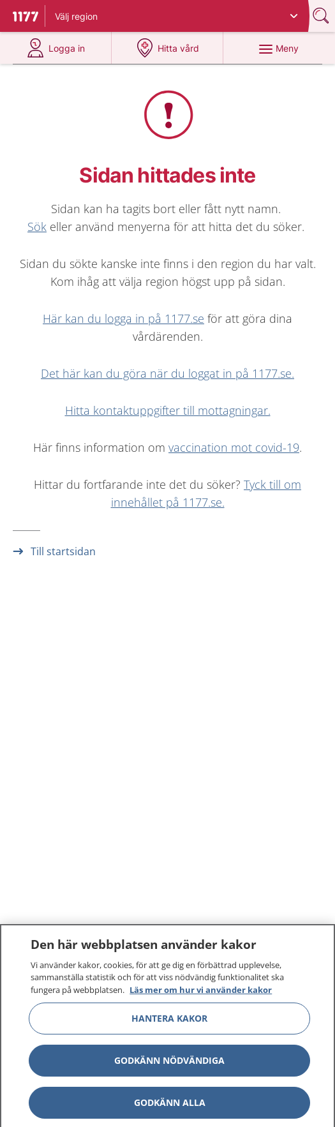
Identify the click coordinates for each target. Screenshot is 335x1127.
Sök (37, 226)
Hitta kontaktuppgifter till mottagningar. (168, 410)
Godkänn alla (169, 1106)
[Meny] (279, 48)
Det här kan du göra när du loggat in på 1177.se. (167, 373)
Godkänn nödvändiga (169, 1064)
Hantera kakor (169, 1022)
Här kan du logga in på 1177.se (123, 318)
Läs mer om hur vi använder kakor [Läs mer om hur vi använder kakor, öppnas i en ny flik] (201, 993)
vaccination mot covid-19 (233, 447)
